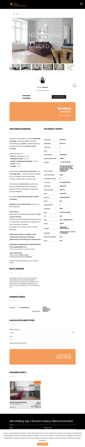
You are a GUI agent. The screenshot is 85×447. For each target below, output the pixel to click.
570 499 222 (26, 96)
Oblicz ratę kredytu (65, 116)
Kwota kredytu (15, 330)
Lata (11, 336)
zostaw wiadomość (59, 97)
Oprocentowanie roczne (18, 343)
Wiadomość (48, 428)
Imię (11, 428)
